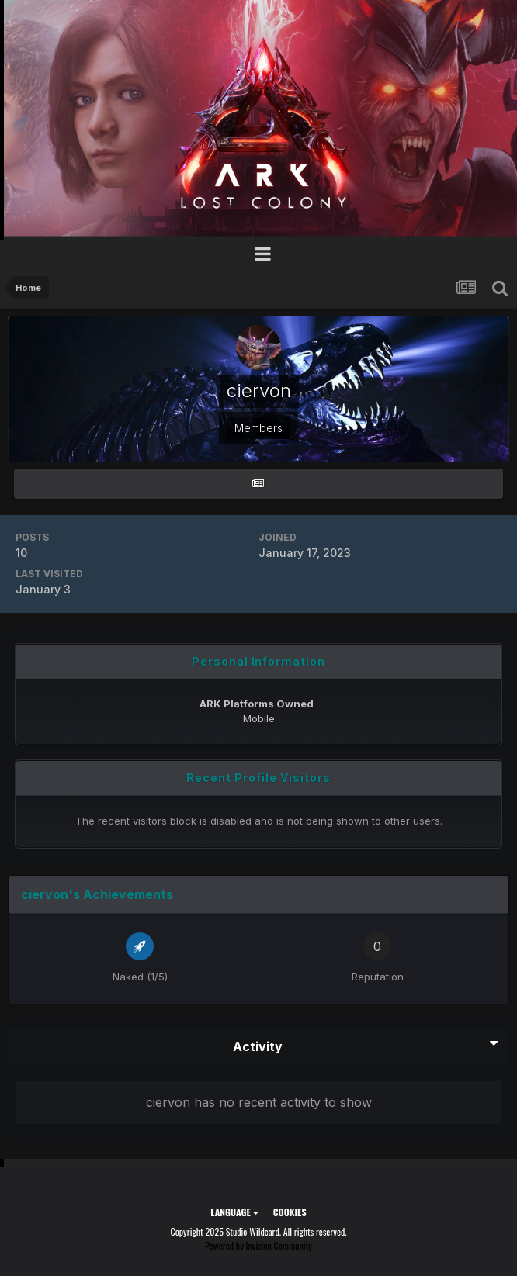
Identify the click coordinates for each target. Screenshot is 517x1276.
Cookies (290, 1212)
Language (234, 1212)
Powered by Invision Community (258, 1245)
